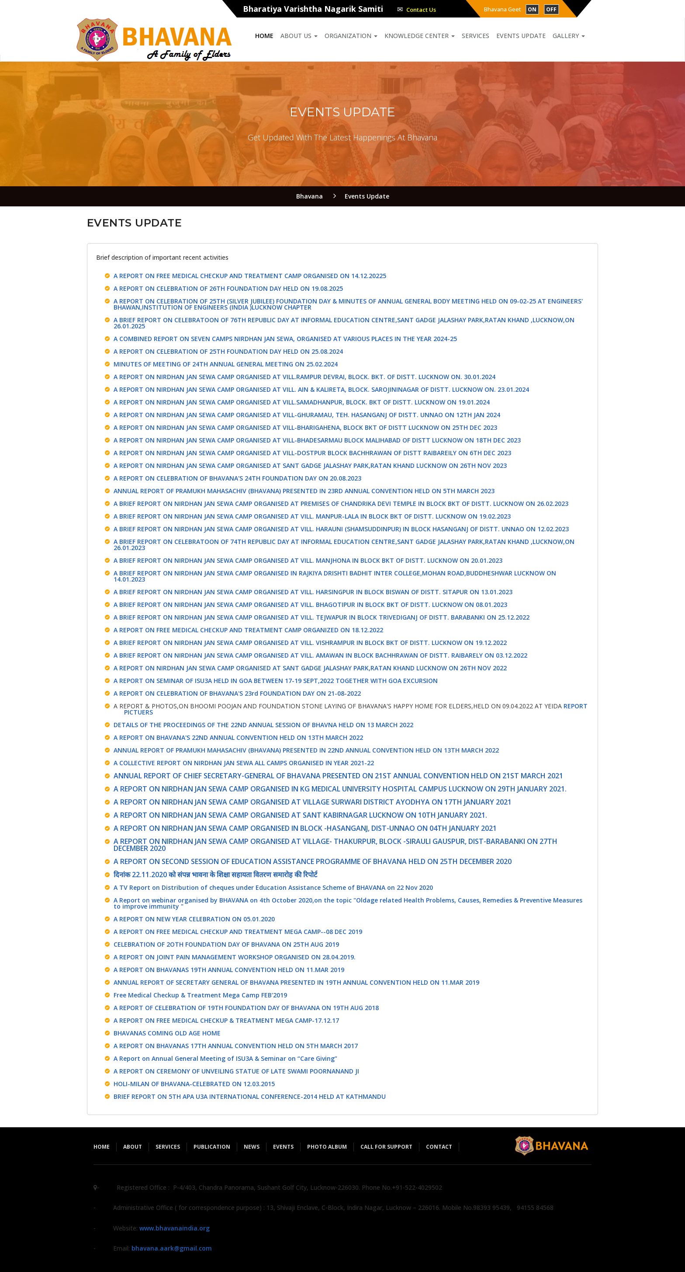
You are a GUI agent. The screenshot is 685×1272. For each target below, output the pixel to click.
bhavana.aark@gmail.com (171, 1248)
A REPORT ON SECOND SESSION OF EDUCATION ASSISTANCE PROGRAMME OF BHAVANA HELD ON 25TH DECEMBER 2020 (313, 861)
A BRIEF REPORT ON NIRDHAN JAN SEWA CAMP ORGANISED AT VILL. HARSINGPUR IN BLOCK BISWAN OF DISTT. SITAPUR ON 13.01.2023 (313, 592)
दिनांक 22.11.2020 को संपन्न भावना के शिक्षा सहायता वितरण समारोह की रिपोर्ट (215, 874)
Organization (351, 35)
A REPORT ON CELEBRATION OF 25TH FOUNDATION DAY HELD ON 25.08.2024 (228, 351)
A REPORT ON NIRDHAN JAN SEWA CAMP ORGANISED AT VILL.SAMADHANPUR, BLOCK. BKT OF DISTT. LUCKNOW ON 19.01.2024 (302, 402)
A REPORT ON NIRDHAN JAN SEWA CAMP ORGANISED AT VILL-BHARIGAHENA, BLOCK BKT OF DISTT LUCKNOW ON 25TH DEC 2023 (305, 427)
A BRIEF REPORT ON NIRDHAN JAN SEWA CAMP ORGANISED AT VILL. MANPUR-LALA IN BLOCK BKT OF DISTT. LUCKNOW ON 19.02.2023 (312, 516)
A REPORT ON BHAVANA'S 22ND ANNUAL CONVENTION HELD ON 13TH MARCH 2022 (238, 737)
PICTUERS (138, 712)
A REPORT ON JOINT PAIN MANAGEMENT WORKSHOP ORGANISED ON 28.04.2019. (235, 957)
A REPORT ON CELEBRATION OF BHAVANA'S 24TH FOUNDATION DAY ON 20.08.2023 (237, 478)
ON (532, 9)
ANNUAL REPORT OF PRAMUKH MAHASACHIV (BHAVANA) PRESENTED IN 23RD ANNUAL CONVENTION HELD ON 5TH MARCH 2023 (304, 491)
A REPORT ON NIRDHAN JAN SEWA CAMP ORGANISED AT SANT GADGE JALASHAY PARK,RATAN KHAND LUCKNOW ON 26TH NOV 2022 (310, 668)
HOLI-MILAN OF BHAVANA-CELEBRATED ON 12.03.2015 (194, 1084)
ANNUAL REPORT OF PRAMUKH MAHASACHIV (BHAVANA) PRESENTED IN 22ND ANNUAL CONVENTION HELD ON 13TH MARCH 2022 (306, 750)
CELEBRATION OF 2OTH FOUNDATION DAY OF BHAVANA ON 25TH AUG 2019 (226, 944)
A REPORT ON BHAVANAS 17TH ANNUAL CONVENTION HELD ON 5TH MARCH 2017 (236, 1046)
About (132, 1146)
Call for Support (386, 1146)
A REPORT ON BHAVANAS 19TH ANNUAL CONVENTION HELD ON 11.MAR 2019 (229, 969)
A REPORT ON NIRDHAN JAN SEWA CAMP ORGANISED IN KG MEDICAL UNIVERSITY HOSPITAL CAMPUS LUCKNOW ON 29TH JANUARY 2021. (340, 789)
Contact (439, 1146)
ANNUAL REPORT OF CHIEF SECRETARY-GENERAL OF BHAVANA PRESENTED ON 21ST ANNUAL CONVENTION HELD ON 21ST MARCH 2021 (338, 776)
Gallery (569, 35)
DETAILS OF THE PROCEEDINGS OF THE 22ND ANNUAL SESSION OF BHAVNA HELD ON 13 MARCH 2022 (263, 725)
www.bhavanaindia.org (174, 1228)
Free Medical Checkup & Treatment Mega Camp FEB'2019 (200, 995)
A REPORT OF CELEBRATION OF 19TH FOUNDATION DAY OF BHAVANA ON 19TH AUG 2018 (246, 1008)
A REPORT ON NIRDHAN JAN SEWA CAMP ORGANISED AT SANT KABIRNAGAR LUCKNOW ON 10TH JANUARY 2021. (300, 815)
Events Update (521, 35)
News (251, 1146)
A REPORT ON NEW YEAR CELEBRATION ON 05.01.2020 (194, 919)
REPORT (576, 706)
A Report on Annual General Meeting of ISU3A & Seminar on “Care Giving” (225, 1058)
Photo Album (327, 1146)
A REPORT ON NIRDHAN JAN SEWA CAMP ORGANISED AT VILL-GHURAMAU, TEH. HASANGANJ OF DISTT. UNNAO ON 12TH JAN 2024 (307, 415)
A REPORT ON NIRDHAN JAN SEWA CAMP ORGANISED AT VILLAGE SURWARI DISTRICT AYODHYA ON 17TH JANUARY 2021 (313, 802)
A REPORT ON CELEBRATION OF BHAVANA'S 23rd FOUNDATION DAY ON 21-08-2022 (237, 693)
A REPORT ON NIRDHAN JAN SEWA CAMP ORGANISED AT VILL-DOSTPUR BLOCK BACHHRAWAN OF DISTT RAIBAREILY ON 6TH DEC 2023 (312, 453)
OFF (551, 9)
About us (299, 35)
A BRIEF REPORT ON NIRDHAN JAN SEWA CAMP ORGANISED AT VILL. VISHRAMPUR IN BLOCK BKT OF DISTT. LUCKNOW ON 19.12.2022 (310, 642)
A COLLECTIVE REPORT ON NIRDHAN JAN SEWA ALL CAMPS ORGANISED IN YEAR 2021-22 (244, 763)
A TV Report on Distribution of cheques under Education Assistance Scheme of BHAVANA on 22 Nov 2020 (273, 887)
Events (283, 1146)
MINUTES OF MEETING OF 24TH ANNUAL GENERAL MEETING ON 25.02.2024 (226, 364)
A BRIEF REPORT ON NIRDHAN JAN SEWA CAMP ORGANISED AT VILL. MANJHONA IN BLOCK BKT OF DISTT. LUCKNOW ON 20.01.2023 (308, 560)
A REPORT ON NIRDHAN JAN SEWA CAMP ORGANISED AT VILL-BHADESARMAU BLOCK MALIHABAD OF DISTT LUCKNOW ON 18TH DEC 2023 (317, 440)
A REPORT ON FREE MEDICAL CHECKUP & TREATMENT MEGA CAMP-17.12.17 (226, 1020)
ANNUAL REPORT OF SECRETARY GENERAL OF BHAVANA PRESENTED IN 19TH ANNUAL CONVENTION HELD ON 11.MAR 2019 (296, 982)
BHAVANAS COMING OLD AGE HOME (167, 1033)
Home (264, 35)
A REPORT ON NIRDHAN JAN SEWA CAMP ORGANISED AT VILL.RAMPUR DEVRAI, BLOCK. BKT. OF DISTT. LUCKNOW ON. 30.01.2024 (304, 377)
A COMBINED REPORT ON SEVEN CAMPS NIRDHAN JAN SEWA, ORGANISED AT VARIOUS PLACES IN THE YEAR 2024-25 (285, 339)
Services (475, 35)
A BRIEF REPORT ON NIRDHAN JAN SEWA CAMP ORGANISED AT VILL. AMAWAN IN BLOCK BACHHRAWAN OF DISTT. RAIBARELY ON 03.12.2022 (320, 655)
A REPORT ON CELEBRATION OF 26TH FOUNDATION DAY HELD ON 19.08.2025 (228, 288)
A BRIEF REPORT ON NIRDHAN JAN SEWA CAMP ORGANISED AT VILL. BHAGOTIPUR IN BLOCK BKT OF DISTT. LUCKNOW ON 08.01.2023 (310, 604)
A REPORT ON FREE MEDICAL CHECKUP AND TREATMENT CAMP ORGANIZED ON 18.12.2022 (248, 630)
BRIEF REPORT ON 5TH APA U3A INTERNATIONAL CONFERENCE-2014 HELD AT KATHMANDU (250, 1096)
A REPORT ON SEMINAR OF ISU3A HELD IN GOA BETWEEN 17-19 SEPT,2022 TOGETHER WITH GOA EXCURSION (276, 680)
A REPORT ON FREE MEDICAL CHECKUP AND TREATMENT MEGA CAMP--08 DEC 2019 (238, 931)
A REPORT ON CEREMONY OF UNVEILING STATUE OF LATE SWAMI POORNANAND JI (236, 1071)
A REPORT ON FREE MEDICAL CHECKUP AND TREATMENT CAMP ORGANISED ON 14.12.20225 (250, 276)
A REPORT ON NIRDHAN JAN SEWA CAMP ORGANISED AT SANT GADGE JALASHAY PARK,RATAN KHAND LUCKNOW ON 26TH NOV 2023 (310, 465)
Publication (212, 1146)
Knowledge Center (419, 35)
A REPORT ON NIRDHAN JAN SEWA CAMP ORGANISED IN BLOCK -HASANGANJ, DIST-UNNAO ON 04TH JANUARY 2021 (305, 828)
